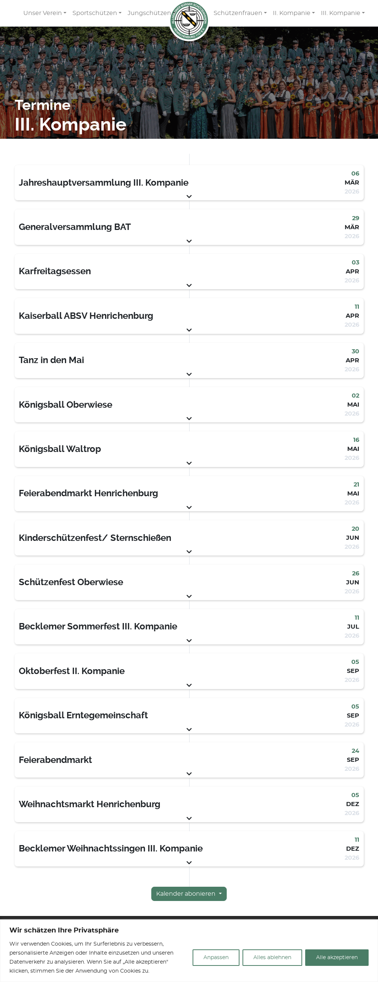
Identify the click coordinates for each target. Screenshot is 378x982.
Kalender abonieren (186, 894)
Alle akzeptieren (337, 957)
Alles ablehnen (272, 957)
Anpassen (216, 957)
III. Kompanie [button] (340, 13)
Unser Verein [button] (42, 13)
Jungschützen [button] (149, 13)
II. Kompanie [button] (291, 13)
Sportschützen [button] (94, 13)
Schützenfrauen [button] (238, 13)
